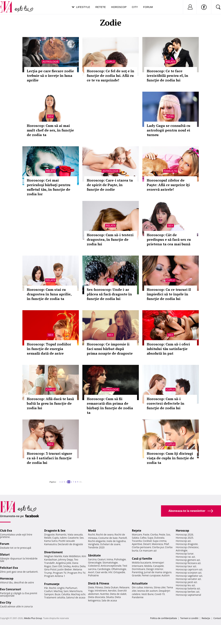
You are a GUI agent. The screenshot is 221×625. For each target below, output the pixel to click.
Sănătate (94, 555)
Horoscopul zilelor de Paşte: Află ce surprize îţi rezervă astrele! (168, 185)
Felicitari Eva (9, 568)
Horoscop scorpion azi (188, 572)
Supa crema (159, 541)
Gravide (136, 575)
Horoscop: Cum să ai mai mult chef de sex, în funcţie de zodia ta (50, 130)
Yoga (91, 590)
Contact (217, 618)
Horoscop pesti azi (186, 582)
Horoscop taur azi (186, 566)
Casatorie (73, 537)
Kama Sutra (50, 541)
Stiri (170, 116)
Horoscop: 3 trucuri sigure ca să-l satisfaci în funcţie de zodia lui (49, 458)
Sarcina (92, 559)
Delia (83, 566)
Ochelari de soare (110, 544)
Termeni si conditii (189, 618)
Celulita (65, 594)
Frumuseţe (52, 584)
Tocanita (137, 541)
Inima (110, 559)
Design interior (154, 569)
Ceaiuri (102, 559)
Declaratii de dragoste (70, 544)
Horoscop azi (183, 541)
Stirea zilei (159, 587)
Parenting (137, 572)
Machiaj (58, 591)
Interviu (148, 587)
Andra (75, 566)
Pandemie (138, 597)
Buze (57, 594)
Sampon (49, 594)
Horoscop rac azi (185, 556)
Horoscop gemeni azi (188, 560)
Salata (135, 537)
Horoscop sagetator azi (189, 575)
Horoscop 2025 (184, 537)
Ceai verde (101, 572)
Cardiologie (103, 569)
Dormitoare (138, 569)
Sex (50, 116)
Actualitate (140, 583)
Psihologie (120, 559)
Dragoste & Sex (54, 530)
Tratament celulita (54, 597)
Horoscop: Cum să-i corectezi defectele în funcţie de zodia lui (165, 403)
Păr (46, 588)
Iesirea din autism (147, 590)
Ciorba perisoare (141, 547)
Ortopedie (119, 572)
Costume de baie (108, 538)
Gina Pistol (50, 569)
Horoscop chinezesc (187, 547)
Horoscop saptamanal (188, 594)
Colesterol (94, 565)
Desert (147, 544)
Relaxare (124, 587)
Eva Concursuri (10, 589)
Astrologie (51, 61)
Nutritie (104, 594)
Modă (92, 530)
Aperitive (137, 544)
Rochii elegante (96, 541)
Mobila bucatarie (141, 562)
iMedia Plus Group (33, 618)
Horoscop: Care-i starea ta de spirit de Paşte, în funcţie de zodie (110, 185)
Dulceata (159, 537)
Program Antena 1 (54, 576)
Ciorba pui (158, 547)
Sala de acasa (109, 600)
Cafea (143, 537)
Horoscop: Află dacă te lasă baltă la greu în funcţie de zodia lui (50, 403)
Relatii (170, 61)
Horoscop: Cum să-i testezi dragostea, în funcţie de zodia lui (110, 239)
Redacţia (206, 618)
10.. (80, 481)
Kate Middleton (72, 556)
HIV (110, 572)
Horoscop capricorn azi (189, 569)
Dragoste (49, 534)
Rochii (52, 588)
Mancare (137, 534)
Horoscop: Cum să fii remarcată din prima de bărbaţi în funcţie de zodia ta (110, 405)
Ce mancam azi (148, 550)
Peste (162, 534)
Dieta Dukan (111, 587)
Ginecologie (94, 562)
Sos (168, 534)
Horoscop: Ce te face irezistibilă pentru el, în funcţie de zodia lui (167, 75)
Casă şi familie (142, 558)
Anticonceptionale (111, 565)
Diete (91, 587)
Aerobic (112, 590)
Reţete (136, 530)
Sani (65, 591)
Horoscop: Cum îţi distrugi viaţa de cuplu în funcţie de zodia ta (170, 458)
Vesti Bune (147, 594)
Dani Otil (57, 566)
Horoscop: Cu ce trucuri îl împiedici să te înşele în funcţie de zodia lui (169, 294)
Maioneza (157, 544)
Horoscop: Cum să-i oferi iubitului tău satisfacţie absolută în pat (168, 349)
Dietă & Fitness (98, 583)
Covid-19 (160, 594)
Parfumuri (71, 588)
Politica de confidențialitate (163, 618)
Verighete (93, 544)
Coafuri (48, 591)
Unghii (60, 588)
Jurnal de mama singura (157, 572)
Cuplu (110, 61)
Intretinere (101, 590)
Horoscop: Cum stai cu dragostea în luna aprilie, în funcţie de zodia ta (49, 294)
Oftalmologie (118, 569)
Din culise (137, 587)
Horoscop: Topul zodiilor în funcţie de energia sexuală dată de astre (49, 349)
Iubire (63, 537)
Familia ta (170, 171)
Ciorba (154, 534)
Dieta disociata (96, 597)
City (135, 6)
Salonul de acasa (75, 597)
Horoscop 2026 (184, 534)
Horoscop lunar (184, 553)
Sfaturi (5, 554)
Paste (146, 534)
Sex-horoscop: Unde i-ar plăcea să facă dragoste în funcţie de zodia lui (109, 294)
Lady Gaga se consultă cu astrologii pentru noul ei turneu (168, 130)
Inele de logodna (116, 541)
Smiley (67, 566)
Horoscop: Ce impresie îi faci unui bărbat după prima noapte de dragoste (110, 349)
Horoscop (119, 6)
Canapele (158, 566)
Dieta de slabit (118, 594)
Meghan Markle (53, 556)
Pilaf (166, 544)
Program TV (59, 572)
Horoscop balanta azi (188, 588)
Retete (100, 6)
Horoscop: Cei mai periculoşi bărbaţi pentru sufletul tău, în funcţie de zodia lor (48, 187)
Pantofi (123, 538)
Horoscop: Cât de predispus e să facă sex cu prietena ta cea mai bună (169, 239)
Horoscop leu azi (185, 585)
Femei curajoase (151, 575)
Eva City (5, 602)
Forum (148, 6)
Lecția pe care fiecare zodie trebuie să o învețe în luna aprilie (50, 75)
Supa (150, 537)
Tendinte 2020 (96, 547)
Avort (91, 572)
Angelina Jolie (63, 563)
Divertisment (53, 552)
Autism (166, 575)
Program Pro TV (76, 572)
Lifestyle (83, 6)
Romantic (61, 534)
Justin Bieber (64, 569)
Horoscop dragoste (187, 544)
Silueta (110, 597)
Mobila (148, 566)
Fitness (99, 587)
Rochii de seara (104, 534)
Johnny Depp (65, 559)
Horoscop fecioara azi (188, 563)
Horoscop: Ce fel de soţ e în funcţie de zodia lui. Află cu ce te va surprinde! (110, 75)
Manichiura (75, 591)
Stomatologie (110, 562)
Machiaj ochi (78, 594)
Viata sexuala (75, 534)
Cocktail (147, 541)
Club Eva (6, 530)
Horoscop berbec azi (187, 591)
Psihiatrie (93, 575)
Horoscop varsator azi (188, 579)
